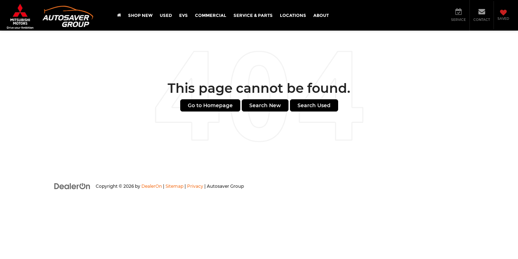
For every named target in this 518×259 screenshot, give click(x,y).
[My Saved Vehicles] (503, 15)
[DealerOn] (72, 186)
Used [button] (166, 15)
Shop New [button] (140, 15)
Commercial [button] (210, 15)
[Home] (118, 15)
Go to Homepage (210, 105)
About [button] (321, 15)
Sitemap (174, 186)
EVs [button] (183, 15)
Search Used (314, 105)
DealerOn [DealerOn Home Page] (151, 186)
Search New (265, 105)
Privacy (195, 186)
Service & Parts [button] (253, 15)
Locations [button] (293, 15)
